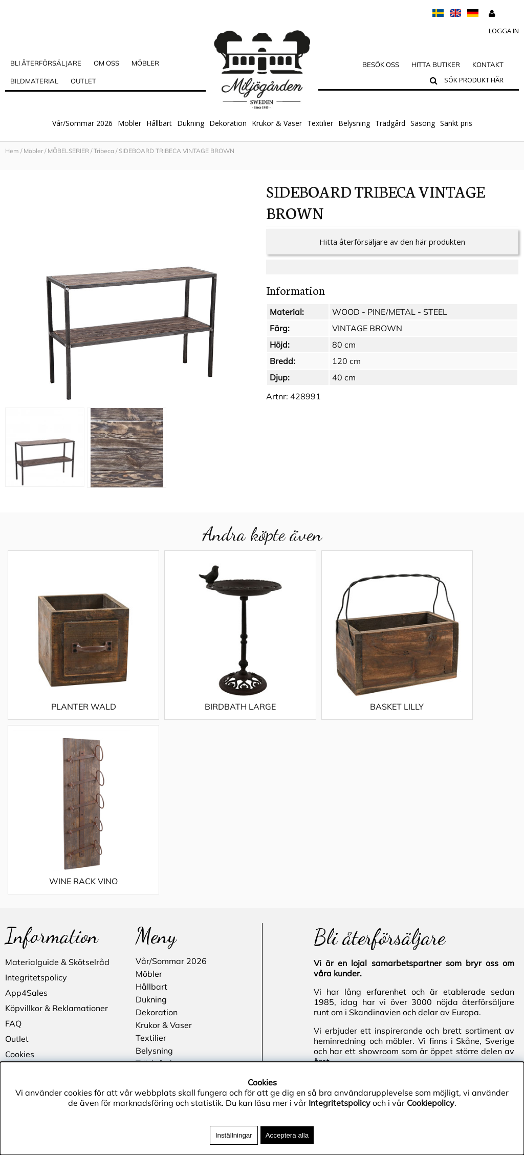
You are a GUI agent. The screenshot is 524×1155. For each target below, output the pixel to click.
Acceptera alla (287, 1135)
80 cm (344, 344)
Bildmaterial (34, 81)
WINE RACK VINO (454, 687)
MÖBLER (145, 63)
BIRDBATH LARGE (197, 687)
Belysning (354, 123)
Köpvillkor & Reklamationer (56, 814)
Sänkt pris (456, 123)
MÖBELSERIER (68, 151)
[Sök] (479, 81)
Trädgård (390, 123)
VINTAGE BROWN (367, 328)
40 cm (344, 377)
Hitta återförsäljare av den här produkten (392, 242)
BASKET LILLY (326, 687)
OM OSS (106, 63)
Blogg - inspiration (40, 906)
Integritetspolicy (36, 783)
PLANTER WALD (69, 687)
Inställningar (233, 1135)
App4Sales (26, 799)
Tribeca (104, 151)
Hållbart (159, 123)
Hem (12, 151)
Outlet (83, 81)
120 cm (346, 361)
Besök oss (380, 64)
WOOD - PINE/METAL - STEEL (389, 312)
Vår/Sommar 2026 (82, 123)
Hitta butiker (435, 64)
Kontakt (488, 64)
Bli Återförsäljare (45, 63)
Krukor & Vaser (277, 123)
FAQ (13, 829)
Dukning (190, 123)
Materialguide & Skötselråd (57, 768)
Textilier (320, 123)
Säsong (422, 123)
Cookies (19, 860)
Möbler (129, 123)
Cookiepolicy (430, 1103)
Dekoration (228, 123)
